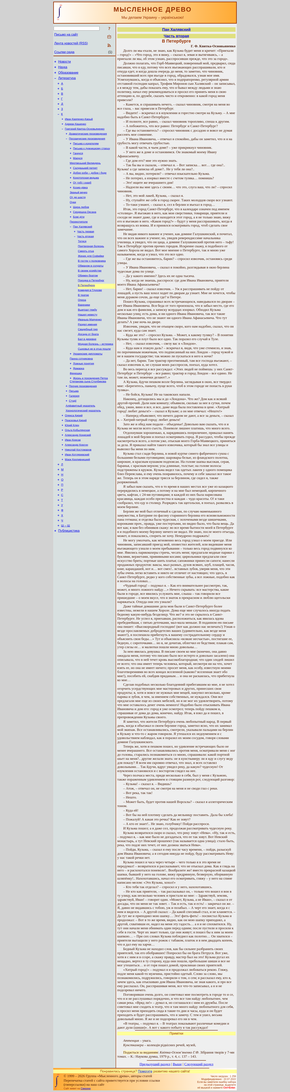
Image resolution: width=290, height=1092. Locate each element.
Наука (62, 68)
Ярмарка (78, 396)
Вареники (84, 327)
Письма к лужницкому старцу (91, 157)
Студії (72, 431)
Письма (74, 420)
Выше (177, 1064)
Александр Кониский (78, 468)
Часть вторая (85, 253)
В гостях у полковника (92, 279)
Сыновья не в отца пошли (94, 375)
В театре (83, 316)
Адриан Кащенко (75, 131)
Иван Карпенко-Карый (79, 126)
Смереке (86, 1088)
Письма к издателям (86, 152)
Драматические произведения (88, 142)
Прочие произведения (83, 415)
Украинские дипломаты (87, 380)
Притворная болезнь (91, 263)
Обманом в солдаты (90, 285)
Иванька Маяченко (90, 343)
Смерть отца (86, 269)
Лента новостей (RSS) (71, 43)
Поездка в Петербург (91, 300)
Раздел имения (87, 348)
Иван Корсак (73, 473)
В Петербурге (86, 306)
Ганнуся (78, 163)
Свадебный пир (88, 353)
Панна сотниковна (81, 385)
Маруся (77, 168)
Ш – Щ (65, 568)
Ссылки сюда (64, 52)
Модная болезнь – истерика (95, 369)
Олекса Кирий (74, 447)
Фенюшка (76, 401)
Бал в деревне (87, 364)
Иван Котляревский (77, 489)
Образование (68, 74)
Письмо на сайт (66, 34)
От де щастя (77, 210)
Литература (67, 80)
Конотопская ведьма (86, 189)
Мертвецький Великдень (85, 173)
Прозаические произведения (87, 147)
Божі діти (78, 232)
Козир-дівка (80, 200)
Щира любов (81, 221)
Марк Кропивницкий (77, 494)
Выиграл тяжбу (87, 332)
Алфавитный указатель (80, 436)
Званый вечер (78, 205)
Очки (73, 216)
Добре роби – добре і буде (89, 184)
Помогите (145, 1071)
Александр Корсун (76, 478)
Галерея (74, 425)
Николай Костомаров (78, 484)
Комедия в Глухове (90, 311)
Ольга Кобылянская (77, 462)
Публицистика (69, 574)
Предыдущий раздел (154, 1064)
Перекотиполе (79, 237)
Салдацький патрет (85, 179)
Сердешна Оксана (84, 226)
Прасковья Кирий (76, 452)
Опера (82, 322)
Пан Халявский (82, 242)
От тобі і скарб (82, 195)
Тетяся (82, 258)
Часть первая (85, 248)
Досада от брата (88, 359)
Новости (64, 62)
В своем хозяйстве (90, 290)
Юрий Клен (72, 457)
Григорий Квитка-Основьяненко (84, 136)
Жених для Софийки (91, 274)
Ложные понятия (83, 391)
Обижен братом (88, 295)
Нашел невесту (87, 338)
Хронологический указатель (83, 441)
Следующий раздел (198, 1064)
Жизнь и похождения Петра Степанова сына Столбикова (89, 408)
